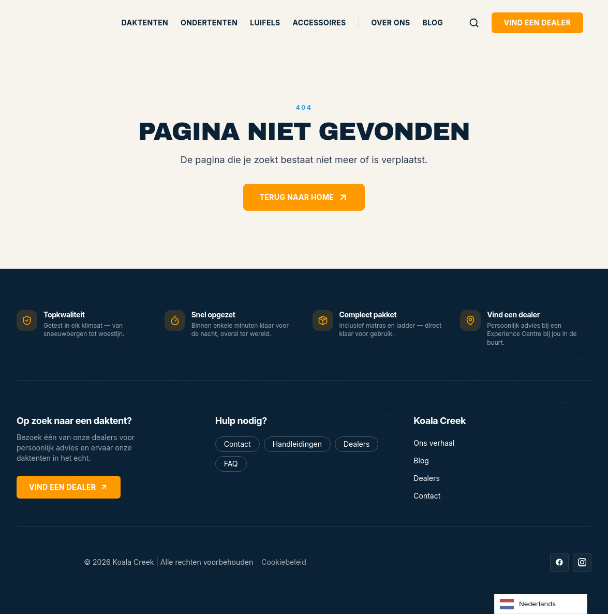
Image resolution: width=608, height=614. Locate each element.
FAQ (231, 463)
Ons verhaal (433, 442)
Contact (237, 444)
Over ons (390, 22)
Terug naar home (304, 197)
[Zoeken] (474, 23)
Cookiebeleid (283, 562)
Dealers (356, 444)
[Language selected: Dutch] (540, 604)
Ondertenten (209, 22)
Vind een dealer (537, 22)
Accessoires (319, 22)
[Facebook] (559, 562)
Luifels (265, 22)
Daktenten (145, 22)
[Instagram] (582, 562)
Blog (433, 22)
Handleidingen (297, 444)
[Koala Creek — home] (60, 22)
